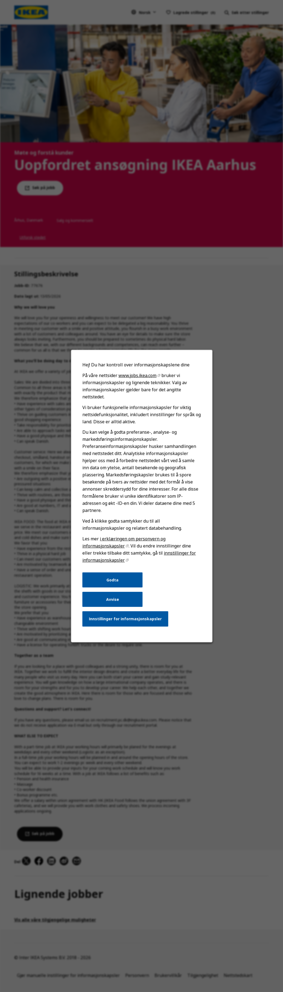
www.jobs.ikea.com (137, 378)
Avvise (112, 600)
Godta (113, 581)
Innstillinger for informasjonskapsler (125, 620)
